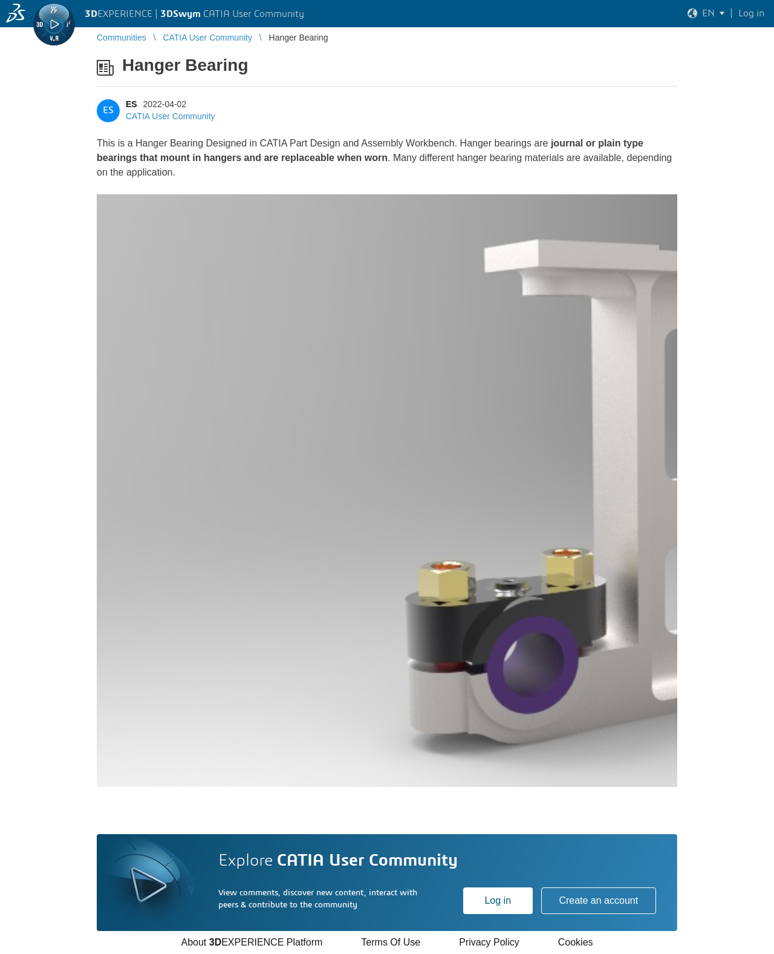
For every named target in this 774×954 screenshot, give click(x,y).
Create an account (598, 900)
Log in (497, 900)
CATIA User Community (170, 116)
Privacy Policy (489, 942)
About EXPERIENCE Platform (251, 942)
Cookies (575, 942)
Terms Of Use (390, 942)
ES (131, 104)
